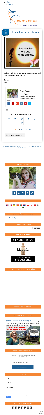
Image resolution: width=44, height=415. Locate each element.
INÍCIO (8, 2)
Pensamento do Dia (26, 130)
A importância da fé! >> (35, 146)
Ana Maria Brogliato (25, 92)
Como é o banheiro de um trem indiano (18, 320)
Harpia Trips (13, 218)
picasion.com (23, 263)
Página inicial (22, 148)
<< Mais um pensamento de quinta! (11, 146)
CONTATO (9, 5)
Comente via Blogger (14, 135)
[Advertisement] (20, 289)
